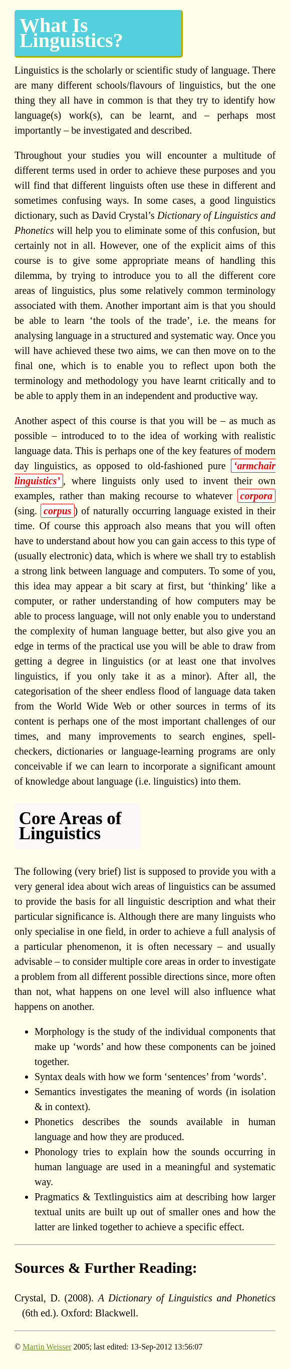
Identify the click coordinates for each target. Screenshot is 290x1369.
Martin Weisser (47, 1346)
